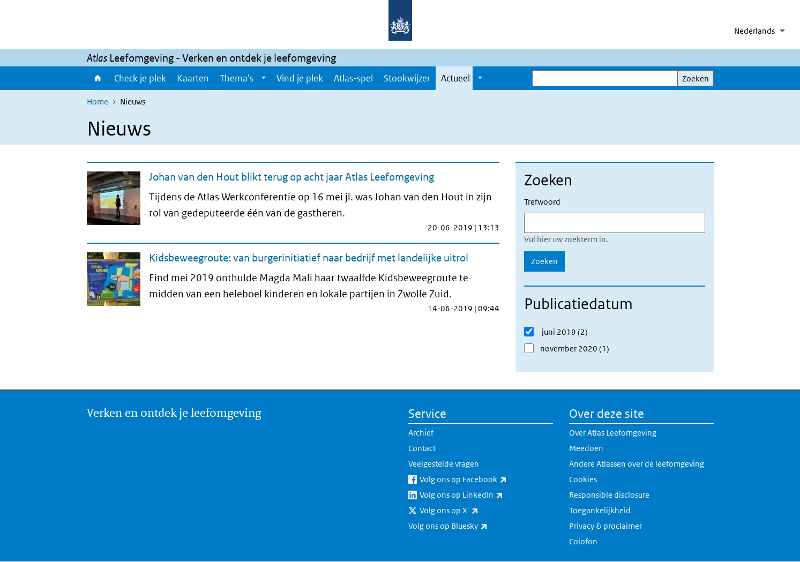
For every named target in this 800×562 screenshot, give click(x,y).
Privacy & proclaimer (605, 526)
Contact (422, 448)
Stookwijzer (407, 78)
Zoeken (695, 78)
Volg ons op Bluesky (471, 526)
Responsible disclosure (609, 495)
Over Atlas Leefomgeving (612, 433)
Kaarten (193, 78)
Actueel (455, 78)
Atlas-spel (353, 78)
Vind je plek (299, 78)
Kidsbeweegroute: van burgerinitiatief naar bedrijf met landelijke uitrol (308, 257)
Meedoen (586, 448)
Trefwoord (542, 202)
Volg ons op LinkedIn (485, 495)
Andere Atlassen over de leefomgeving (636, 464)
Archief (420, 433)
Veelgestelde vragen (443, 464)
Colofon (583, 541)
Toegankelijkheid (600, 510)
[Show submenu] (263, 78)
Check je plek (140, 78)
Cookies (583, 479)
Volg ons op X (473, 510)
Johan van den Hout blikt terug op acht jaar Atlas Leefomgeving (291, 176)
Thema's (236, 78)
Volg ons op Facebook (486, 479)
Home (98, 78)
